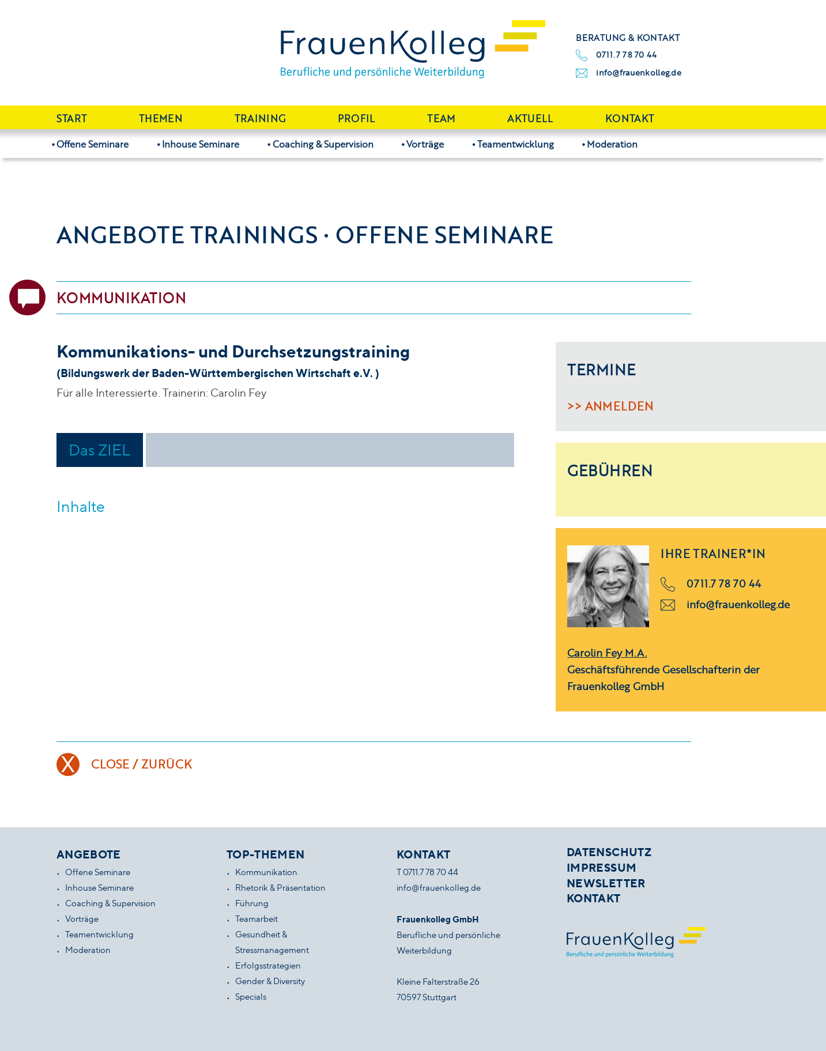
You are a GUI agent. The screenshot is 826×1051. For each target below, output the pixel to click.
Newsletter (606, 883)
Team (441, 119)
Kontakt (629, 119)
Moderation (612, 144)
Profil (356, 119)
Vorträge (425, 144)
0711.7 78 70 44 (626, 54)
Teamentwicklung (515, 144)
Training (260, 119)
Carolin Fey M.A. (607, 652)
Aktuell (530, 119)
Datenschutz (609, 852)
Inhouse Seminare (200, 144)
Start (71, 119)
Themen (160, 119)
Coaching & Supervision (323, 144)
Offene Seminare (92, 144)
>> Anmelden (610, 406)
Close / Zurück (141, 764)
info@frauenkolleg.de (638, 72)
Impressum (601, 868)
